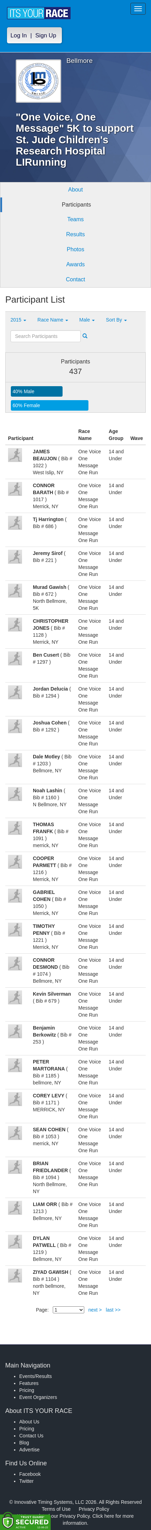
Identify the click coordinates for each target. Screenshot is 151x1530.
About (75, 190)
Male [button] (87, 320)
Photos (75, 249)
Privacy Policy (94, 1509)
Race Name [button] (52, 320)
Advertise (29, 1449)
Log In (18, 35)
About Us (29, 1421)
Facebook (30, 1474)
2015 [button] (18, 320)
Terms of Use (56, 1509)
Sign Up (45, 35)
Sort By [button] (116, 320)
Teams (75, 219)
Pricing (26, 1390)
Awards (75, 264)
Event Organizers (38, 1397)
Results (75, 234)
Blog (24, 1442)
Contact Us (31, 1435)
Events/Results (35, 1376)
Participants (76, 205)
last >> (113, 1310)
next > (95, 1310)
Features (28, 1383)
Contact (75, 279)
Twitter (26, 1481)
